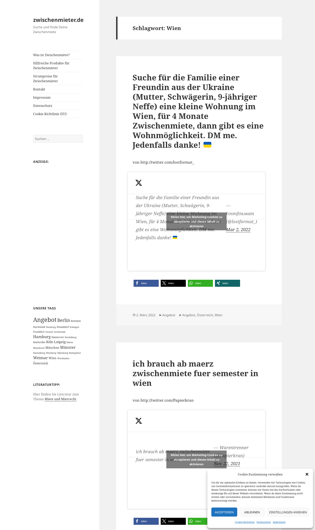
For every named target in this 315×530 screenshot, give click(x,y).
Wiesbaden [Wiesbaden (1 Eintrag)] (63, 358)
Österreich (205, 315)
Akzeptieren (224, 512)
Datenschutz (264, 522)
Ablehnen (252, 512)
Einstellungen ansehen (288, 512)
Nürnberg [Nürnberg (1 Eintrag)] (51, 353)
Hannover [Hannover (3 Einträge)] (57, 337)
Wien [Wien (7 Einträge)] (52, 358)
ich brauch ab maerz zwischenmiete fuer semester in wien (195, 373)
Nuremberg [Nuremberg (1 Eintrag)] (39, 353)
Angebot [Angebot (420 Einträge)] (44, 320)
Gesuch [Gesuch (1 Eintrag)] (49, 331)
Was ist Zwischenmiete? (51, 55)
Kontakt (39, 89)
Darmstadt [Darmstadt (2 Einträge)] (39, 327)
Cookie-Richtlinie (245, 522)
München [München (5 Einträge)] (52, 348)
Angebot (168, 315)
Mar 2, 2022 (238, 229)
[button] (307, 474)
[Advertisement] (58, 229)
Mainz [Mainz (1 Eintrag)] (69, 342)
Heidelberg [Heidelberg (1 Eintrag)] (71, 337)
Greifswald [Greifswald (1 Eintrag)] (59, 331)
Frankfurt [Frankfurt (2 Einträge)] (39, 331)
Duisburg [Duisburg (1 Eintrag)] (51, 327)
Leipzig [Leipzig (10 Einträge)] (60, 341)
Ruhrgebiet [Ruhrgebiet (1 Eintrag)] (75, 353)
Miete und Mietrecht (60, 399)
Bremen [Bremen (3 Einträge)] (76, 321)
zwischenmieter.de (58, 19)
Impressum (279, 522)
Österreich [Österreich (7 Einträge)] (40, 363)
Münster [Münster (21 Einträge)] (68, 347)
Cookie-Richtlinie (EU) (50, 114)
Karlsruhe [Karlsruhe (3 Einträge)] (39, 342)
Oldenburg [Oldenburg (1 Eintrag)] (62, 353)
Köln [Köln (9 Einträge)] (49, 342)
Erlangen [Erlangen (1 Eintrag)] (74, 327)
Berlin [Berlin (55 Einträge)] (63, 320)
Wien (218, 315)
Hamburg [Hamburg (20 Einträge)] (42, 336)
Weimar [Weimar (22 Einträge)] (40, 357)
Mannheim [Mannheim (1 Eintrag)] (39, 348)
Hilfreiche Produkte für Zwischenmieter (51, 65)
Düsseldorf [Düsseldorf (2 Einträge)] (63, 327)
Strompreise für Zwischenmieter (45, 78)
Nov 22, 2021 (227, 463)
